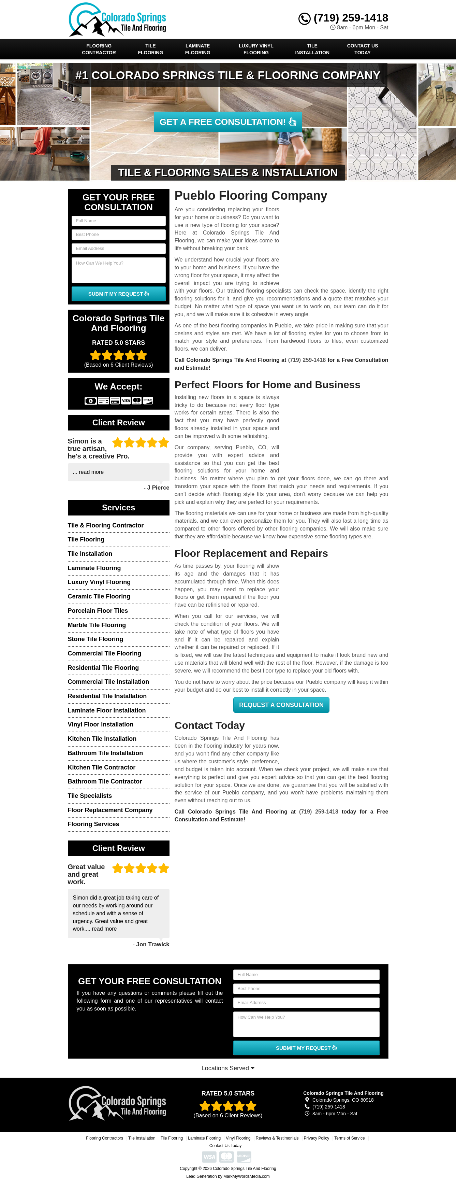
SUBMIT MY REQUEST (118, 294)
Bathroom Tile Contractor (105, 781)
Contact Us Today (362, 49)
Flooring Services (93, 824)
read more (91, 472)
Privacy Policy (316, 1138)
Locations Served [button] (228, 1068)
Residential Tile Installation (107, 696)
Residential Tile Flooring (103, 667)
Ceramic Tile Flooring (99, 596)
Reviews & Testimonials (277, 1138)
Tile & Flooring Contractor (106, 525)
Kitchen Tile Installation (102, 738)
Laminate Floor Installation (107, 710)
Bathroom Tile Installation (105, 753)
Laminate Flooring (197, 49)
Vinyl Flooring (238, 1138)
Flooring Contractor (99, 49)
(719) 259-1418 (343, 18)
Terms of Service (349, 1138)
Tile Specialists (90, 795)
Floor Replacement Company (110, 810)
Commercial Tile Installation (108, 681)
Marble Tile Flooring (97, 625)
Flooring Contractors (104, 1138)
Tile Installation (312, 49)
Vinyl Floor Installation (101, 724)
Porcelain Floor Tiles (98, 610)
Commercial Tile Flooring (105, 653)
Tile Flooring (150, 49)
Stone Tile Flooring (95, 639)
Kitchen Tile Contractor (102, 767)
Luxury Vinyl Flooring (256, 49)
